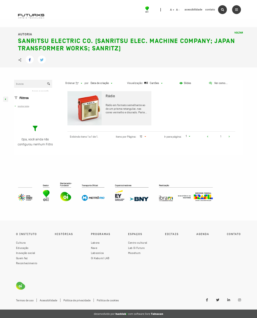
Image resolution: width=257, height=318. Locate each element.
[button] (207, 137)
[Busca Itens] (33, 84)
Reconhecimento (26, 263)
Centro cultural (137, 242)
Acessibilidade (48, 300)
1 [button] (220, 136)
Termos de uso (25, 300)
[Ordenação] (101, 83)
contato (210, 9)
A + (172, 9)
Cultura (20, 242)
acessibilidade (193, 9)
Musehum (134, 253)
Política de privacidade (77, 300)
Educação (22, 247)
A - (178, 9)
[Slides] (185, 83)
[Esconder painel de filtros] (5, 99)
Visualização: (135, 83)
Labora (95, 242)
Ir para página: (173, 136)
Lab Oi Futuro (136, 247)
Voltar (238, 32)
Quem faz (22, 258)
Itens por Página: (126, 136)
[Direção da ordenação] (79, 83)
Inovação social (25, 253)
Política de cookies (108, 300)
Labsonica (97, 253)
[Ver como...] (218, 83)
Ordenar (70, 83)
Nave (94, 247)
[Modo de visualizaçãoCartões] (153, 83)
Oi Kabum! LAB (100, 258)
